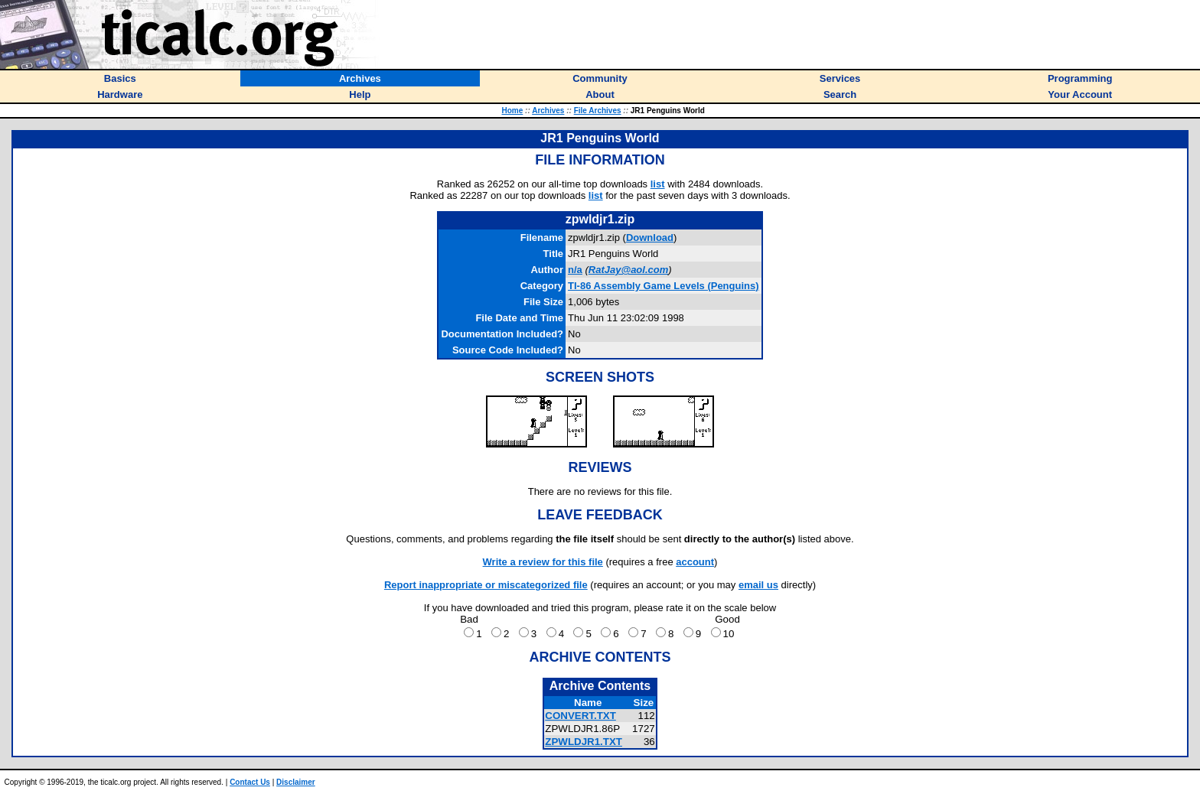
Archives (548, 110)
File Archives (597, 110)
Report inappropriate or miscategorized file (486, 585)
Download (649, 237)
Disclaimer (295, 782)
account (695, 562)
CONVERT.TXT (580, 715)
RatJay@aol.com (628, 269)
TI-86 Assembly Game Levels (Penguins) (663, 285)
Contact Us (250, 782)
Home (512, 110)
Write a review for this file (543, 562)
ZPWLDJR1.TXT (583, 741)
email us (758, 585)
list (658, 184)
